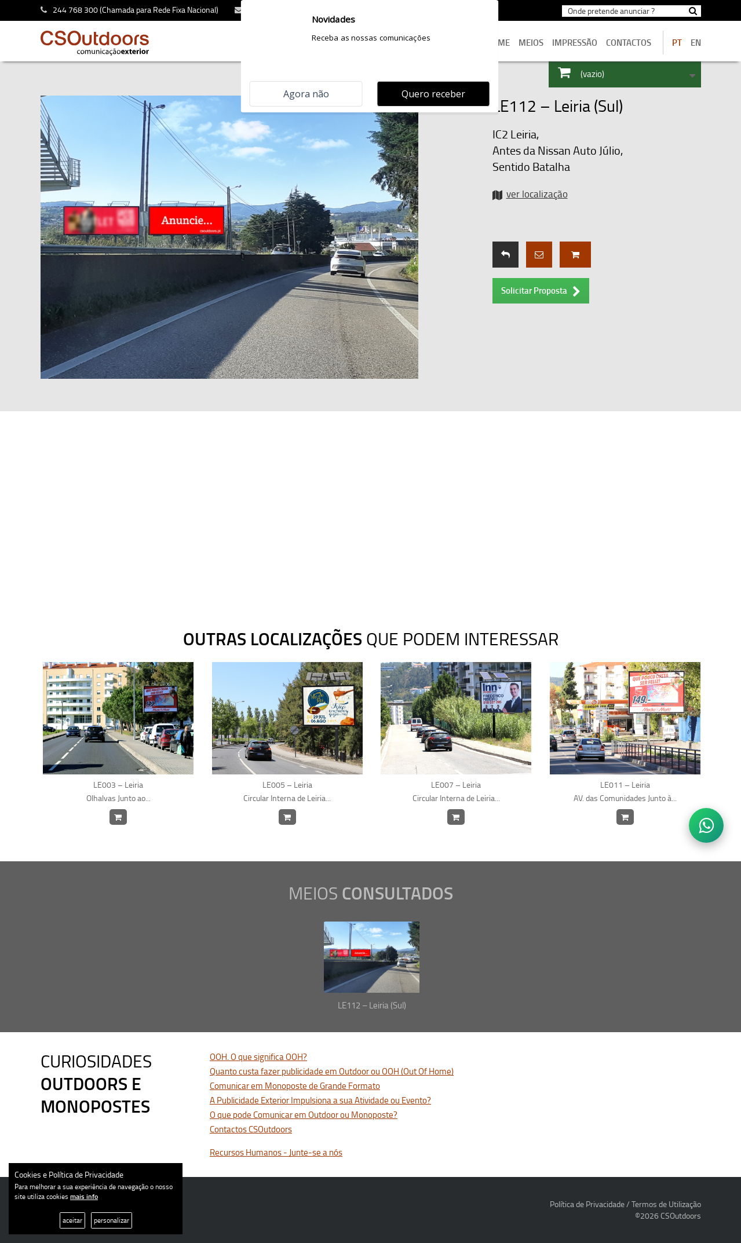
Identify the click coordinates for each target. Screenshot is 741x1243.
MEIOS (531, 42)
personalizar (111, 1220)
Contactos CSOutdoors (251, 1129)
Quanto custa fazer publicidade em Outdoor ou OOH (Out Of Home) (332, 1071)
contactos (628, 42)
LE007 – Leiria (456, 792)
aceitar (72, 1220)
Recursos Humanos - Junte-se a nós (276, 1152)
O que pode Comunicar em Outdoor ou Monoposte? (303, 1115)
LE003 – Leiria (118, 792)
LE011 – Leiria (625, 792)
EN (696, 42)
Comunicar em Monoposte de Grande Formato (295, 1086)
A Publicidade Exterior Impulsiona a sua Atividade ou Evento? (320, 1100)
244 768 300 (75, 9)
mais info (84, 1196)
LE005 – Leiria (287, 792)
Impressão (574, 42)
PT (677, 42)
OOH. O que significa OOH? (258, 1057)
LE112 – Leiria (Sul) (372, 1005)
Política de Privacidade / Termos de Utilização (625, 1203)
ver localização (537, 193)
